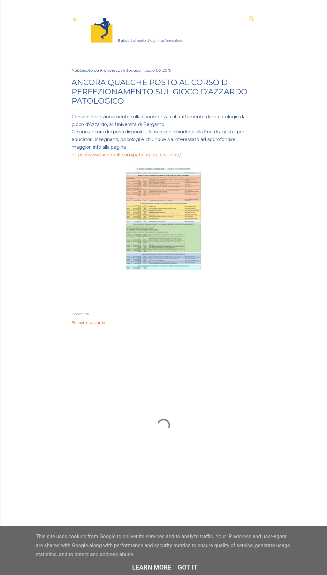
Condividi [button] (80, 313)
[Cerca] (251, 18)
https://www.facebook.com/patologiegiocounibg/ (126, 155)
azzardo (97, 322)
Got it (188, 567)
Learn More (151, 567)
